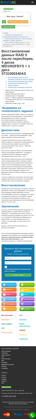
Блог (2, 383)
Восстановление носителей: (10, 348)
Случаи (3, 377)
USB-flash (4, 353)
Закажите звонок (8, 27)
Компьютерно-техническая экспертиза (20, 87)
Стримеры (23, 334)
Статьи (3, 375)
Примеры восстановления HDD (18, 83)
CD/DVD (22, 330)
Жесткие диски (7, 315)
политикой (9, 269)
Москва (6, 11)
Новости (4, 381)
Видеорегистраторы (7, 364)
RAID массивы (6, 332)
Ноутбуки (23, 319)
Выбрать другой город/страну (18, 22)
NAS (21, 315)
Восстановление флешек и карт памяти (20, 81)
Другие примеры (13, 85)
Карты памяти (6, 324)
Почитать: (4, 372)
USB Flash (5, 319)
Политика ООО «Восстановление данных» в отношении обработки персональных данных (18, 402)
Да (4, 22)
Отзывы (3, 379)
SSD (3, 328)
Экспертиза (23, 339)
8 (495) (9, 396)
